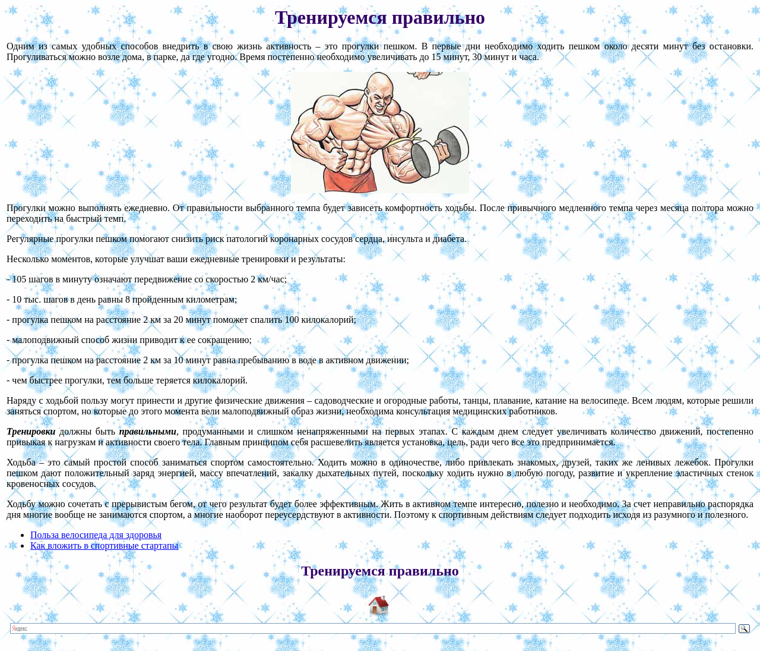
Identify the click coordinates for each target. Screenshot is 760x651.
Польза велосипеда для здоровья (96, 535)
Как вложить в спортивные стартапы (104, 545)
